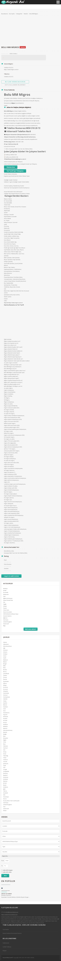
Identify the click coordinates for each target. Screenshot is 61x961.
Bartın (4, 786)
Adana (5, 643)
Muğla (5, 735)
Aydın (4, 659)
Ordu (4, 743)
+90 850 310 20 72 (8, 77)
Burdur (5, 670)
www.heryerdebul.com (10, 920)
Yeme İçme (6, 611)
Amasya (5, 651)
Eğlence (5, 619)
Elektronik (6, 595)
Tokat (4, 758)
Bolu (4, 668)
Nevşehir (5, 739)
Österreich (6, 625)
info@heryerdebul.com (12, 913)
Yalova (5, 792)
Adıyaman (6, 645)
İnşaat (5, 609)
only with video (7, 873)
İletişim (4, 951)
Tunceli (5, 762)
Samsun (5, 749)
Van (4, 768)
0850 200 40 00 (31, 135)
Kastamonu (6, 713)
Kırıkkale (5, 780)
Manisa (5, 729)
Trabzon (5, 760)
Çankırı (5, 676)
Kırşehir (5, 719)
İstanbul (5, 708)
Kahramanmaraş (7, 731)
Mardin (5, 733)
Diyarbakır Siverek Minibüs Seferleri (5, 891)
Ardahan (5, 788)
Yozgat (5, 770)
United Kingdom (7, 623)
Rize (4, 745)
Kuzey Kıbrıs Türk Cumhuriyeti (11, 801)
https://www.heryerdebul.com (9, 915)
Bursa (4, 672)
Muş (4, 737)
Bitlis (4, 667)
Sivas (4, 755)
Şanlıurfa (5, 764)
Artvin (4, 657)
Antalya (5, 655)
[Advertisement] (30, 31)
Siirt (4, 751)
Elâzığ (4, 686)
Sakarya (5, 747)
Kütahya (5, 725)
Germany (5, 621)
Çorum (5, 678)
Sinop (4, 753)
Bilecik (5, 663)
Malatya (5, 727)
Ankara (5, 653)
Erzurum (5, 690)
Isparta (5, 704)
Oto (4, 603)
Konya (5, 723)
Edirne (5, 684)
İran (4, 807)
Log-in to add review (11, 577)
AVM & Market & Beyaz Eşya (10, 615)
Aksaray (5, 774)
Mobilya (5, 589)
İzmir (4, 710)
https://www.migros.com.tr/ (11, 70)
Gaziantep (6, 694)
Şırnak (5, 784)
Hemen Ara (11, 168)
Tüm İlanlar (6, 930)
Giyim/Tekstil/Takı (8, 601)
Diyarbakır (6, 682)
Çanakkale (6, 674)
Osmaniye (6, 798)
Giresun (5, 696)
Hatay (4, 702)
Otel (4, 597)
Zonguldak (6, 772)
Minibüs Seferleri (6, 896)
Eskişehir (5, 692)
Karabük (5, 794)
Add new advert (30, 630)
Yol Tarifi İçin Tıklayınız (15, 172)
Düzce (5, 800)
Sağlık (4, 605)
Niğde (4, 741)
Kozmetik (5, 593)
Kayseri (5, 715)
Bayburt (5, 776)
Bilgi (4, 626)
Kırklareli (5, 717)
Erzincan (5, 688)
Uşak (4, 766)
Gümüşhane (6, 698)
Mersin (5, 706)
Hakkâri (5, 700)
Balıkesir (5, 661)
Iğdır (4, 790)
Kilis (4, 796)
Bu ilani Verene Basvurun (15, 83)
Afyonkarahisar (7, 647)
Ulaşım (5, 607)
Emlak (4, 591)
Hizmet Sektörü (7, 617)
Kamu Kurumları (7, 613)
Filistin (5, 811)
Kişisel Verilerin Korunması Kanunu (12, 934)
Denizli (5, 680)
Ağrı (4, 649)
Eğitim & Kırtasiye (7, 599)
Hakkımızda (6, 944)
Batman (5, 782)
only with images (8, 871)
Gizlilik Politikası (7, 948)
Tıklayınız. (20, 162)
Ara (5, 877)
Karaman (5, 778)
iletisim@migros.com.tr (19, 160)
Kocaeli (5, 721)
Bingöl (5, 665)
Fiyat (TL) (4, 857)
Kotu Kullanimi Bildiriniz (15, 86)
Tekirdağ (5, 756)
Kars (4, 711)
